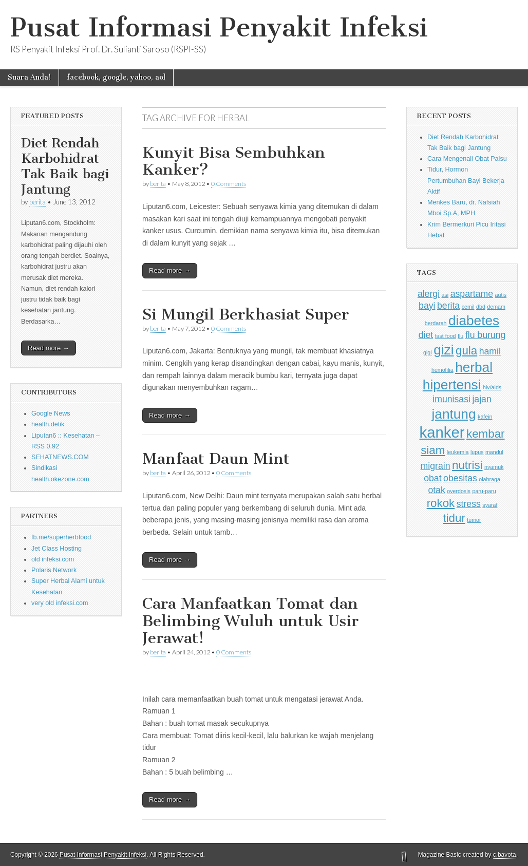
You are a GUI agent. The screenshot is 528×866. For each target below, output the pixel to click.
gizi (443, 349)
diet (426, 335)
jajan (481, 399)
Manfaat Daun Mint (216, 458)
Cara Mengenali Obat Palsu (467, 158)
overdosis (458, 491)
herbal (474, 367)
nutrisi (467, 465)
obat (432, 478)
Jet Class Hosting (56, 548)
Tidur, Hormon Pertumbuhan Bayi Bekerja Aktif (465, 180)
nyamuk (493, 467)
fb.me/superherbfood (61, 537)
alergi (429, 294)
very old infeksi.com (59, 603)
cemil (468, 307)
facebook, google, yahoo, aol (116, 77)
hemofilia (442, 370)
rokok (441, 503)
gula (466, 350)
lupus (476, 452)
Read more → (48, 348)
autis (501, 295)
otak (436, 490)
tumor (474, 520)
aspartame (471, 294)
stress (469, 504)
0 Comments (228, 183)
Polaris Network (54, 570)
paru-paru (484, 491)
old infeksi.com (52, 559)
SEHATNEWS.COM (60, 457)
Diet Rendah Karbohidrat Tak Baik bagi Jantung (65, 166)
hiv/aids (492, 387)
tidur (454, 518)
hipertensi (452, 384)
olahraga (489, 479)
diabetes (473, 320)
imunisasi (451, 399)
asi (445, 295)
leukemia (458, 452)
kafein (485, 416)
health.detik (47, 424)
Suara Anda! (29, 77)
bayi (427, 305)
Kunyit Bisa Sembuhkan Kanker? (233, 161)
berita (37, 202)
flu (460, 336)
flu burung (485, 335)
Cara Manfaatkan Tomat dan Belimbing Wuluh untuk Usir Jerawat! (250, 620)
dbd (480, 307)
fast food (445, 336)
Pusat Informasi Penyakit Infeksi (219, 27)
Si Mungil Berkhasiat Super (245, 314)
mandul (494, 452)
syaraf (489, 505)
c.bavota (504, 854)
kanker (442, 432)
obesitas (460, 478)
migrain (435, 466)
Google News (50, 413)
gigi (427, 352)
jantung (454, 414)
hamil (490, 351)
